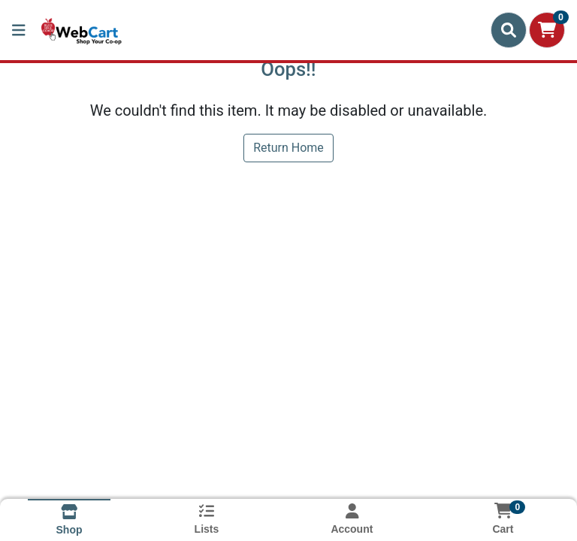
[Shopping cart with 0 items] (547, 30)
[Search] (508, 30)
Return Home (288, 148)
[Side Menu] (19, 30)
